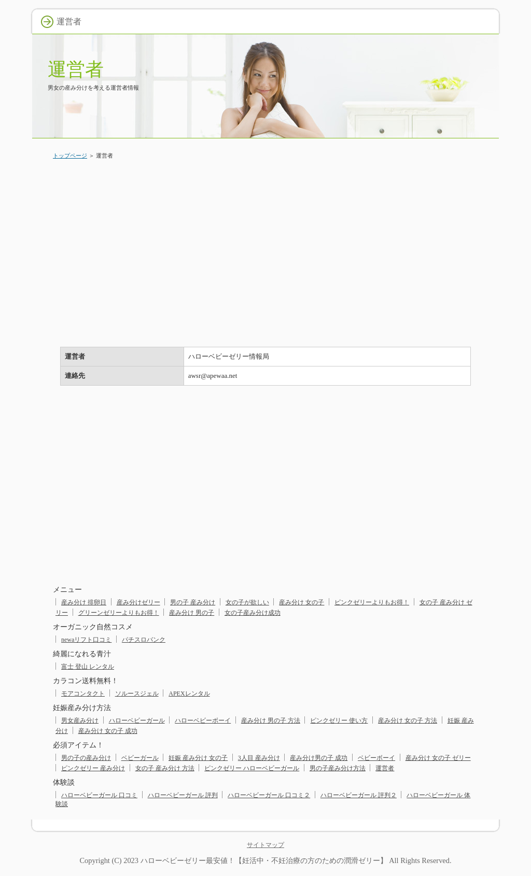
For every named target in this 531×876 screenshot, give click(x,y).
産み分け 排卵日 (83, 602)
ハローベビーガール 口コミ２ (269, 795)
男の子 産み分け (192, 602)
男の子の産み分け (86, 757)
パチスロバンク (143, 639)
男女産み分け (80, 720)
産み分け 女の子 (301, 602)
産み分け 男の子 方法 (270, 720)
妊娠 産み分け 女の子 (198, 757)
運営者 (76, 69)
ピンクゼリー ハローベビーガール (251, 768)
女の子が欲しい (247, 602)
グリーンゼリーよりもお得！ (118, 612)
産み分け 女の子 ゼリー (438, 757)
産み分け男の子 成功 (318, 757)
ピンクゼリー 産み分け (93, 768)
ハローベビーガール (137, 720)
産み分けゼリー (138, 602)
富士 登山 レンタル (87, 666)
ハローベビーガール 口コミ (99, 795)
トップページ (70, 155)
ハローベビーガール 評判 (183, 795)
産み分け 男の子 (191, 612)
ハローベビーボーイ (203, 720)
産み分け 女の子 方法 (407, 720)
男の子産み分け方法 (338, 768)
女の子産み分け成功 (253, 612)
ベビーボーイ (376, 757)
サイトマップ (265, 845)
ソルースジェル (137, 693)
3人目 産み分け (259, 757)
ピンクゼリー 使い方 (339, 720)
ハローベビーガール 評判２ (358, 795)
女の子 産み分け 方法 (164, 768)
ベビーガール (140, 757)
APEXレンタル (189, 693)
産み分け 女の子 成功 (107, 730)
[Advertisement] (265, 245)
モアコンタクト (83, 693)
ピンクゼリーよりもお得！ (371, 602)
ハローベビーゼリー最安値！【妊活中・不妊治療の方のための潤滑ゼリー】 (264, 860)
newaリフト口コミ (86, 639)
